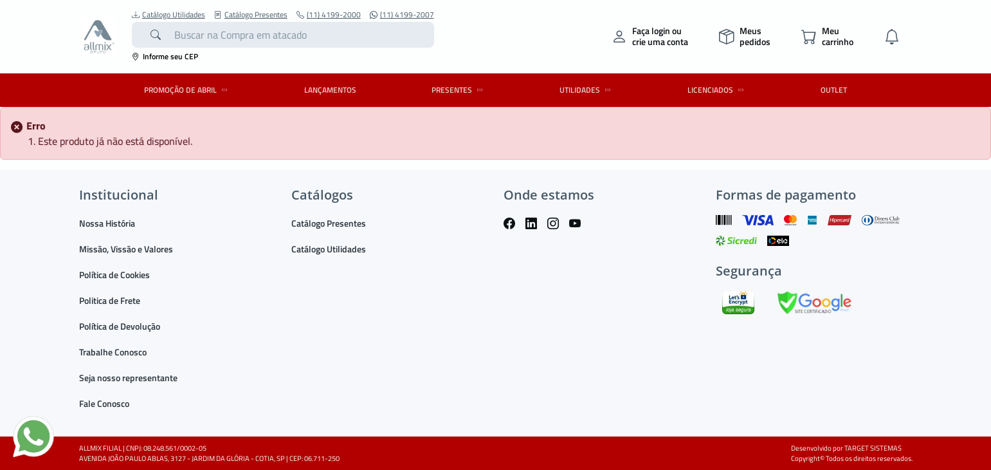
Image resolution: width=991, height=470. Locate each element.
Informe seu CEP (165, 56)
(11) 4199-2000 (328, 14)
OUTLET (834, 90)
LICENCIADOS (717, 90)
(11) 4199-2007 (402, 14)
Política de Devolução (119, 326)
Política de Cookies (114, 274)
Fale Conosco (104, 403)
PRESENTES (459, 90)
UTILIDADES (587, 90)
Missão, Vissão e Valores (126, 249)
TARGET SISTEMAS (873, 448)
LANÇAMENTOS (330, 90)
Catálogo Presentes (250, 14)
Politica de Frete (109, 300)
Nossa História (107, 223)
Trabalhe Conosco (113, 352)
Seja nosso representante (128, 377)
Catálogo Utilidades (168, 14)
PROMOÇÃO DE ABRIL (188, 90)
